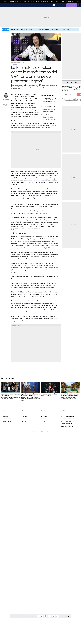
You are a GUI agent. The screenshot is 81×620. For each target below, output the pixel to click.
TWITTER (43, 414)
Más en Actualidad (7, 378)
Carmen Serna (6, 99)
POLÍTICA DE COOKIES (66, 421)
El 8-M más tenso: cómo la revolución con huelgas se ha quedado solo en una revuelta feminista (49, 101)
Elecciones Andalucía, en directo (15, 1)
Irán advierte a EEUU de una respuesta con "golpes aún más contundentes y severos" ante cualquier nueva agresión (41, 29)
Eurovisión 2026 (57, 1)
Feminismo (6, 372)
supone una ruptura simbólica (28, 301)
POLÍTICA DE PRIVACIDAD (67, 416)
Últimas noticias (26, 1)
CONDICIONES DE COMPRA (68, 419)
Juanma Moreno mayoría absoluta (68, 1)
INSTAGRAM (44, 419)
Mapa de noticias (33, 1)
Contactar (24, 411)
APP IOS (5, 414)
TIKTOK (43, 421)
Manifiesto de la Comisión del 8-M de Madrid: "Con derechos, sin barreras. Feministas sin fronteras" (49, 117)
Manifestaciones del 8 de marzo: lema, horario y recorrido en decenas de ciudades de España (48, 109)
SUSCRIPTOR (25, 421)
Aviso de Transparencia (67, 424)
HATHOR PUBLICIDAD (27, 414)
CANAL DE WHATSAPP (8, 421)
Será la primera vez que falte (25, 125)
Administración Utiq (67, 426)
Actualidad (14, 64)
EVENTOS (24, 416)
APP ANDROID (6, 416)
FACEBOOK (44, 416)
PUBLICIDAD (25, 419)
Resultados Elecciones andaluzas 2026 (45, 1)
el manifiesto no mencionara (34, 180)
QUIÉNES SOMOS (7, 419)
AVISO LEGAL (64, 414)
